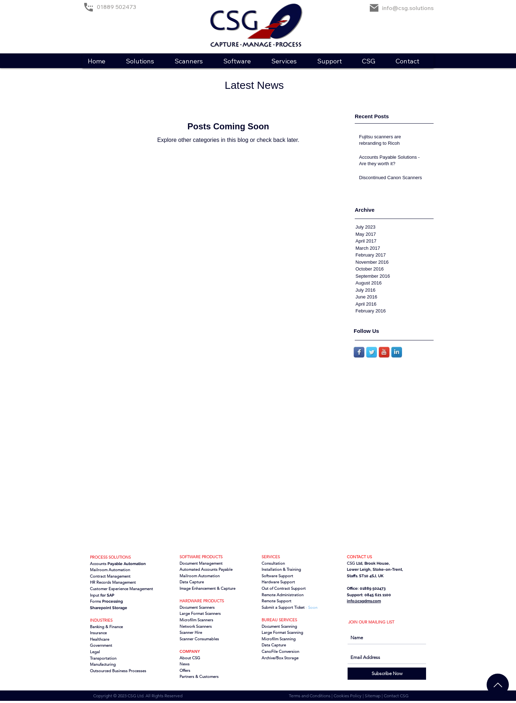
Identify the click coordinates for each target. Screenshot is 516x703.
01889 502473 (116, 6)
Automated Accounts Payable (206, 569)
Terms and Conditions (310, 695)
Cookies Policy (348, 695)
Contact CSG (396, 695)
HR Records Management (113, 582)
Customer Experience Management (121, 588)
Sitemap (373, 695)
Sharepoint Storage (108, 608)
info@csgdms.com (364, 601)
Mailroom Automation (200, 575)
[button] (144, 61)
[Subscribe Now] (387, 674)
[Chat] (498, 685)
